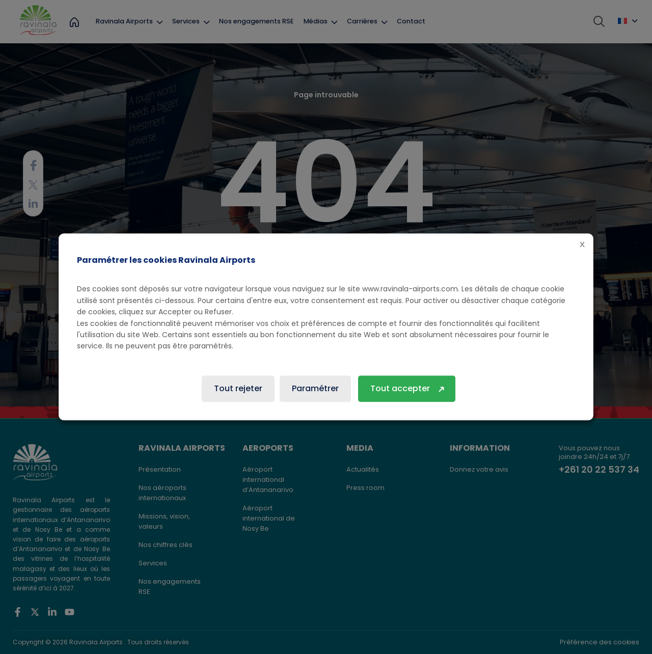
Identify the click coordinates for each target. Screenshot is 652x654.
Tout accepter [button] (400, 389)
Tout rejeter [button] (238, 389)
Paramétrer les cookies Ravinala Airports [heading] (166, 260)
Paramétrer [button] (315, 389)
